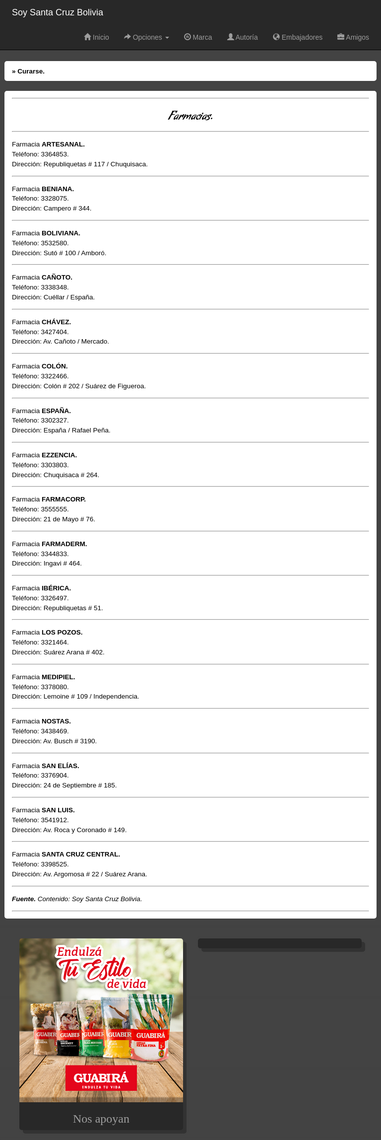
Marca (198, 37)
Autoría (242, 37)
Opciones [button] (146, 37)
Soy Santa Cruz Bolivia (57, 12)
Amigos (353, 37)
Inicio (96, 37)
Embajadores (297, 37)
